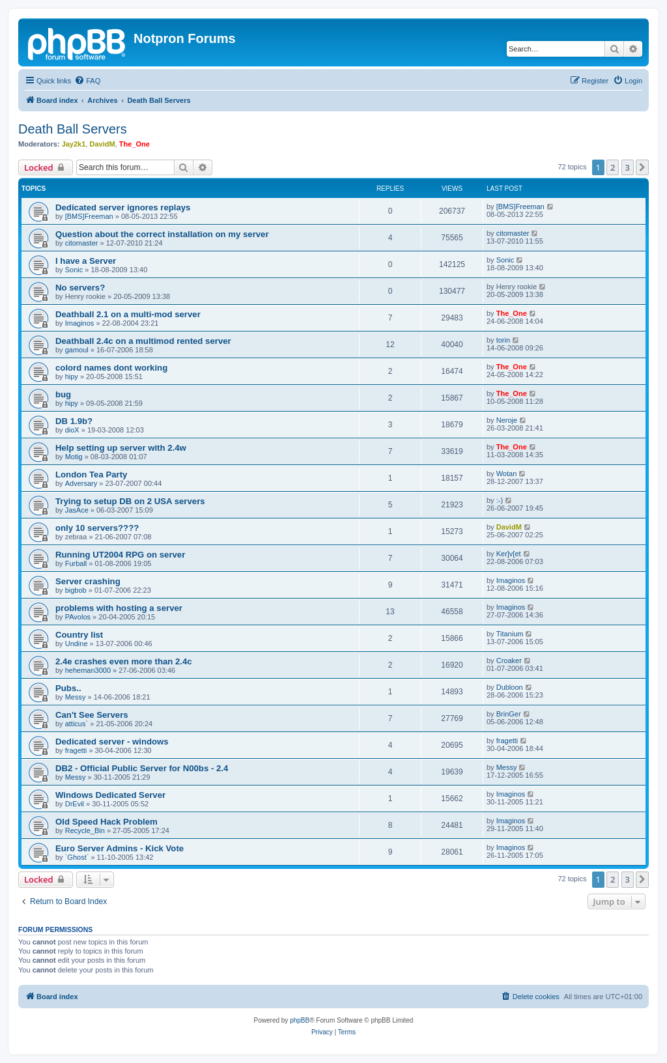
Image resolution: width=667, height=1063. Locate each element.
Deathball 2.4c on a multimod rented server (143, 341)
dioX (72, 430)
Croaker (509, 660)
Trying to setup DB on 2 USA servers (130, 501)
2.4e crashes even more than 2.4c (123, 661)
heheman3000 (88, 670)
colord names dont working (111, 368)
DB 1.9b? (73, 421)
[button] (642, 167)
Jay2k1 (74, 144)
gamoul (77, 350)
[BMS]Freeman (89, 216)
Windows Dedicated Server (110, 795)
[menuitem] (87, 81)
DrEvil (74, 804)
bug (63, 394)
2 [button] (612, 167)
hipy (71, 376)
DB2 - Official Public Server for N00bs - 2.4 (141, 768)
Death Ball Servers (72, 129)
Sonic (74, 270)
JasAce (77, 510)
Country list (79, 635)
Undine (76, 643)
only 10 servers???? (97, 528)
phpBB (299, 1020)
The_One (134, 144)
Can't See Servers (91, 715)
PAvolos (78, 617)
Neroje (506, 420)
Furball (76, 563)
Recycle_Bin (85, 830)
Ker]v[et (508, 554)
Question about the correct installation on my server (162, 234)
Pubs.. (68, 688)
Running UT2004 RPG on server (120, 555)
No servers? (80, 287)
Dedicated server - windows (112, 741)
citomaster (81, 243)
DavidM (102, 144)
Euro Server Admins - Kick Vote (119, 848)
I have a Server (85, 261)
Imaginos (79, 323)
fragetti (76, 750)
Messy (75, 697)
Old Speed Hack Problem (106, 822)
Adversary (81, 483)
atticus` (76, 724)
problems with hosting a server (118, 608)
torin (503, 340)
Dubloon (509, 687)
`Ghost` (77, 857)
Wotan (506, 473)
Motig (74, 457)
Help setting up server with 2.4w (120, 448)
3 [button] (627, 167)
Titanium (510, 634)
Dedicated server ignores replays (122, 207)
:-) (499, 500)
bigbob (76, 590)
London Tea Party (91, 474)
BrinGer (508, 714)
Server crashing (88, 581)
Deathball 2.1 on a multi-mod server (128, 314)
